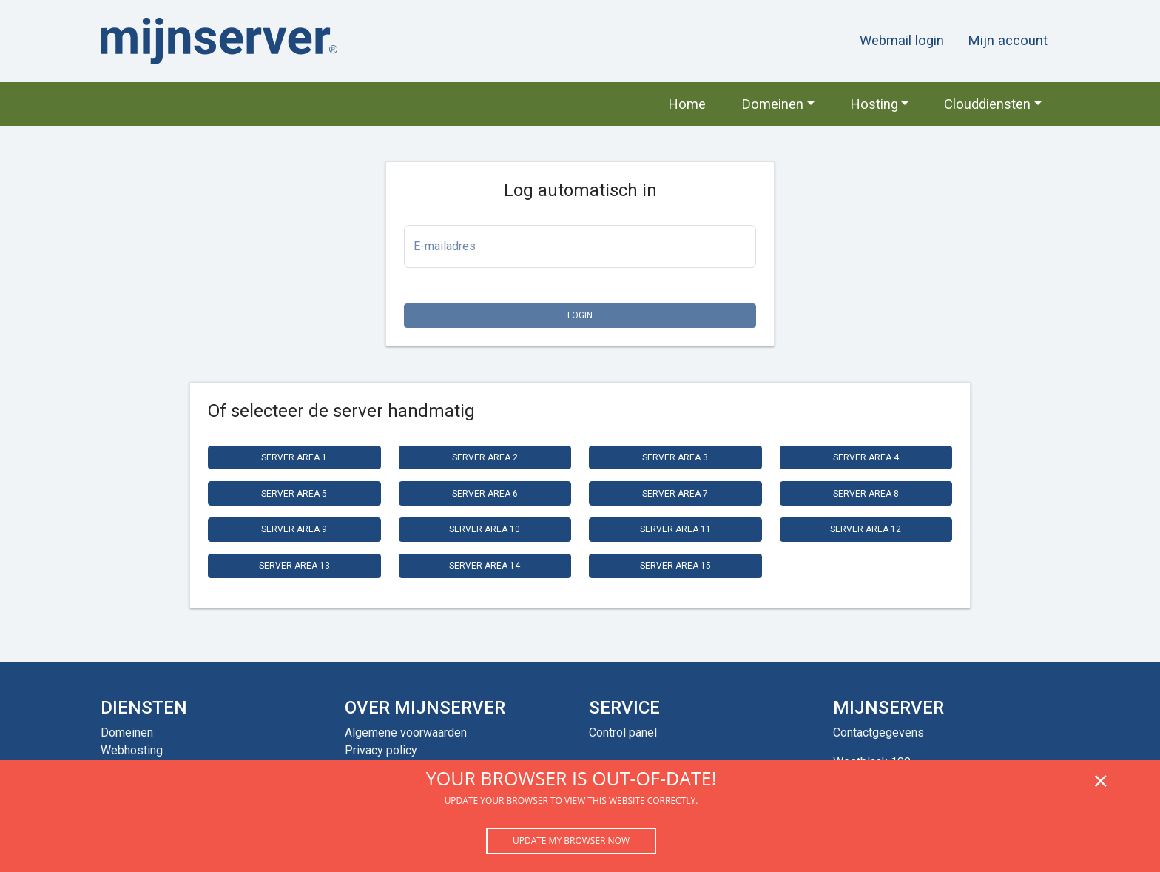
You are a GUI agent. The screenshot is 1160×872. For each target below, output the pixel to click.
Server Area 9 (294, 529)
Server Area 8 (866, 494)
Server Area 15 (675, 565)
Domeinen (127, 732)
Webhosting (132, 750)
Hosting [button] (874, 104)
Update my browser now (571, 840)
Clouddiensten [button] (987, 104)
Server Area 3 (675, 457)
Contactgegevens (878, 732)
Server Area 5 (294, 494)
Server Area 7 (675, 494)
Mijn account (1008, 40)
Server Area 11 (675, 529)
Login (580, 315)
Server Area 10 (484, 529)
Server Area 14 (484, 565)
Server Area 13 (294, 565)
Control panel (623, 732)
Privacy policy (381, 750)
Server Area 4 (866, 457)
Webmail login (902, 40)
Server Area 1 (294, 457)
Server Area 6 (485, 494)
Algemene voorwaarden (406, 732)
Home (687, 104)
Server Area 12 (865, 529)
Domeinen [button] (772, 104)
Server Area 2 (485, 457)
